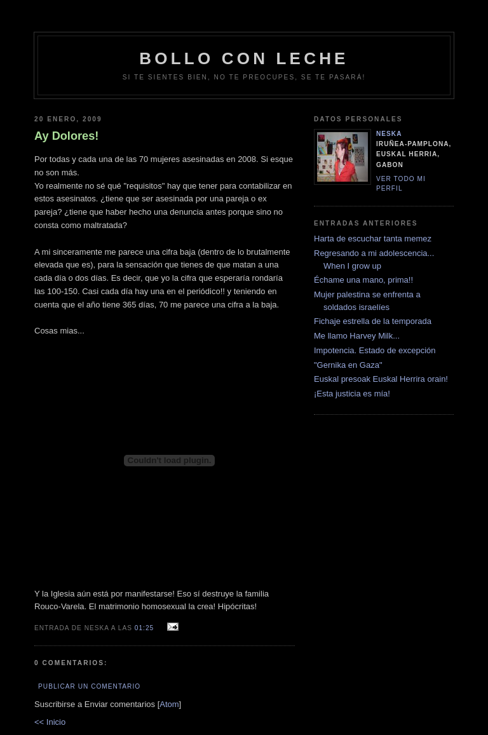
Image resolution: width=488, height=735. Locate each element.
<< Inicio (49, 722)
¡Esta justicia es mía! (352, 393)
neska (389, 133)
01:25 (145, 627)
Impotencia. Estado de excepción (375, 350)
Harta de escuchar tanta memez (372, 238)
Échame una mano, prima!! (363, 280)
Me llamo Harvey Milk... (357, 336)
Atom (169, 704)
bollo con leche (243, 58)
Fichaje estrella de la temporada (372, 321)
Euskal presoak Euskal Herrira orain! (381, 379)
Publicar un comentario (89, 686)
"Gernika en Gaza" (348, 365)
